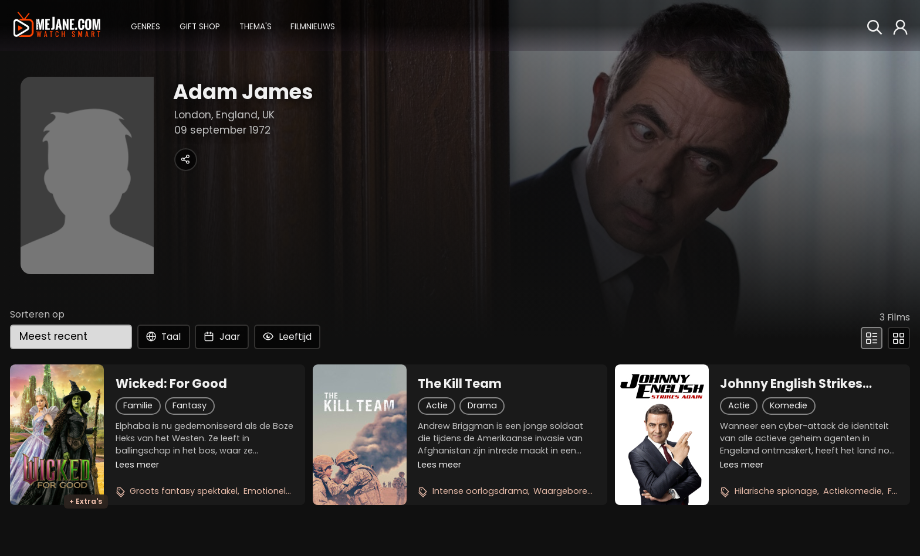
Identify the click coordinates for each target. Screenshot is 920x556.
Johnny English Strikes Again (791, 384)
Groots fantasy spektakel (184, 491)
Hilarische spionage (776, 491)
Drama (482, 405)
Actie (437, 405)
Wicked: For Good (171, 384)
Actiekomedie (852, 491)
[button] (145, 25)
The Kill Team (460, 384)
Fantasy (189, 405)
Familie (138, 405)
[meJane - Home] (56, 25)
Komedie (788, 405)
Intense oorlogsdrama (480, 491)
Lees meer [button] (137, 464)
